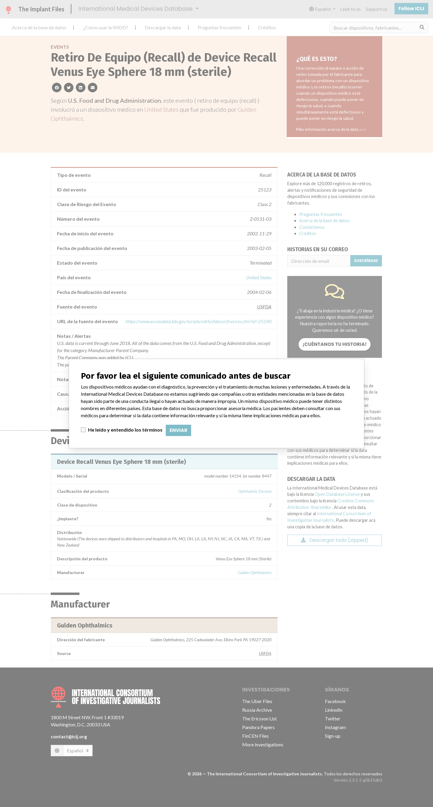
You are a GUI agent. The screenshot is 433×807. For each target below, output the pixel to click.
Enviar (178, 430)
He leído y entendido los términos (125, 429)
